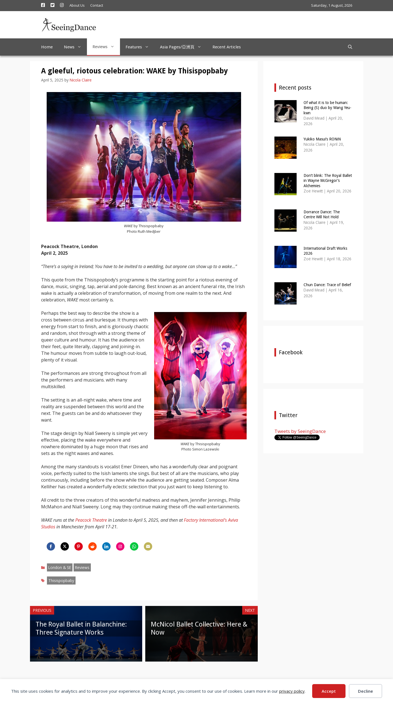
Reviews (106, 46)
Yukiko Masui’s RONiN (322, 139)
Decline (365, 691)
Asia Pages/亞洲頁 (183, 47)
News (75, 47)
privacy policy (292, 691)
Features (140, 47)
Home (47, 46)
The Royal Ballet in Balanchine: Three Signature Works (81, 628)
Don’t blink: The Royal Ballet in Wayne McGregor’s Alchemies (328, 180)
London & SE (59, 567)
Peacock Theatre (91, 520)
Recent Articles (226, 46)
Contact (96, 5)
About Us (77, 5)
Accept (329, 691)
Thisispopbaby (61, 580)
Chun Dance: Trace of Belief (327, 285)
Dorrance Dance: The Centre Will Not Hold (322, 214)
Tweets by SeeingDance (300, 431)
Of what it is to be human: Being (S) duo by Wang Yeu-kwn (327, 107)
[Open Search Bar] (350, 47)
